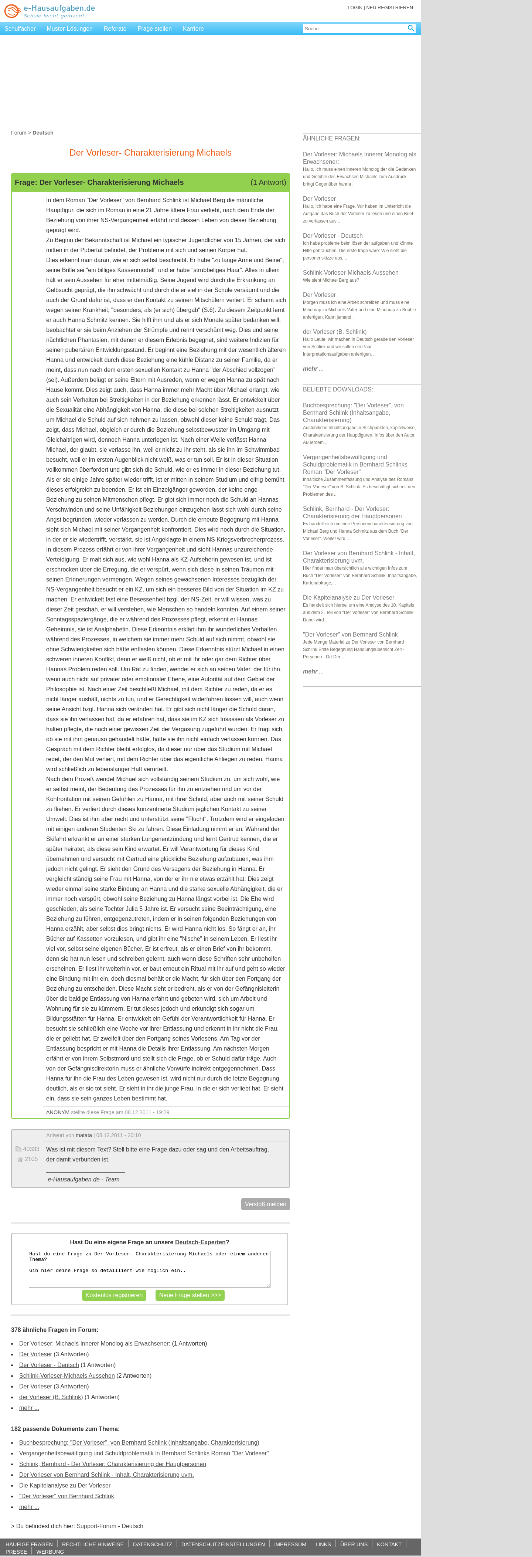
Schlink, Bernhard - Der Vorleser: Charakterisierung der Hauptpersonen (112, 1464)
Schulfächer (20, 29)
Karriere (193, 29)
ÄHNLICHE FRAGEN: (332, 138)
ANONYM (57, 1112)
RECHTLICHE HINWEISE (93, 1544)
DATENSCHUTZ (152, 1544)
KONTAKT (389, 1544)
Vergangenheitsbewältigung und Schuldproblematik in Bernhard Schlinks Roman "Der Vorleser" (144, 1453)
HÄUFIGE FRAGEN (29, 1544)
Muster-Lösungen (70, 29)
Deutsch (132, 1526)
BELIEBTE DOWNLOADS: (338, 389)
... (313, 369)
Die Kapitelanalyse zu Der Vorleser (64, 1485)
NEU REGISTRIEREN (389, 7)
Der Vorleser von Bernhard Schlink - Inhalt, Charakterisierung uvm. (106, 1475)
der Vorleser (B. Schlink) (51, 1397)
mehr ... (29, 1408)
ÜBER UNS (354, 1544)
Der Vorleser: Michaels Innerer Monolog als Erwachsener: (94, 1343)
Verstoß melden (265, 1204)
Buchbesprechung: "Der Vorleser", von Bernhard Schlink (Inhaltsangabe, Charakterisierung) (139, 1442)
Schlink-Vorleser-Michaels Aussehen (67, 1376)
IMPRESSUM (290, 1544)
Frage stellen (154, 29)
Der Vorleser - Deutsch (49, 1365)
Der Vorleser (35, 1354)
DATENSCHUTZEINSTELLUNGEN (223, 1544)
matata (84, 1135)
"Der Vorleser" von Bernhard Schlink (66, 1496)
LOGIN (355, 7)
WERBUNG (50, 1551)
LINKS (323, 1544)
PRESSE (16, 1551)
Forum (19, 133)
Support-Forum (96, 1526)
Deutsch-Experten (200, 1242)
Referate (115, 29)
